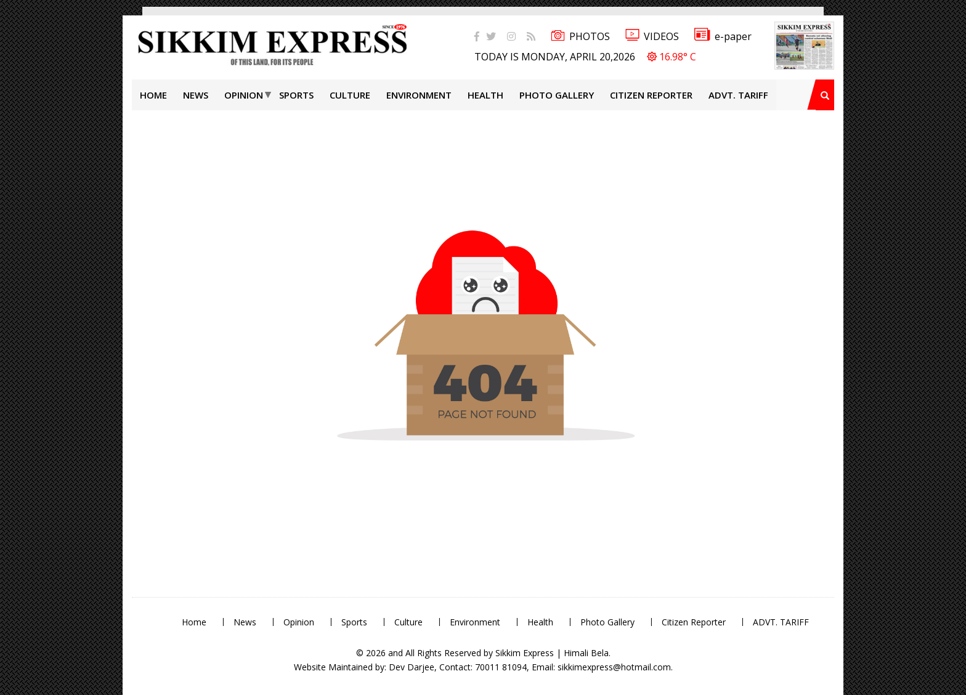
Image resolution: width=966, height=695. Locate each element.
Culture (350, 95)
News (195, 95)
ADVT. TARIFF (738, 95)
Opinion (243, 95)
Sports (296, 95)
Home (153, 95)
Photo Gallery (556, 95)
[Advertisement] (40, 175)
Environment (419, 95)
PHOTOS (580, 36)
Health (485, 95)
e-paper (723, 36)
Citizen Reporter (651, 95)
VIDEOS (652, 36)
